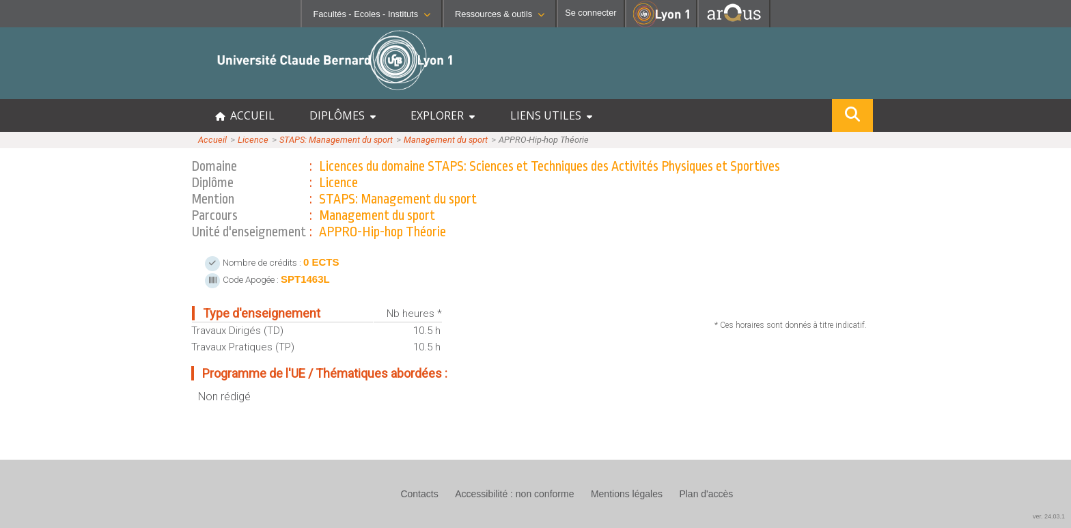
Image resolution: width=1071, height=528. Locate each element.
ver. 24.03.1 (1049, 516)
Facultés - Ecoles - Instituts (371, 14)
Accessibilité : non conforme (514, 493)
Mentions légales (627, 493)
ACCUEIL (245, 115)
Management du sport (446, 140)
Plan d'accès (706, 493)
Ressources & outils (499, 14)
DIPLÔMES (342, 115)
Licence (253, 140)
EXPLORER (443, 115)
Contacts (419, 493)
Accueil (212, 140)
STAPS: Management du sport (336, 140)
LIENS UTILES (551, 115)
